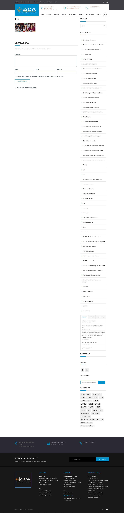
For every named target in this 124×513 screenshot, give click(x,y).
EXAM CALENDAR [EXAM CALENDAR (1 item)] (85, 413)
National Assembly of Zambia (95, 493)
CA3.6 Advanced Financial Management (93, 150)
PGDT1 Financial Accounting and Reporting (94, 241)
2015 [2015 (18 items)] (95, 397)
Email (38, 70)
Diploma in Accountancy (89, 193)
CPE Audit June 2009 (87, 347)
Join (44, 2)
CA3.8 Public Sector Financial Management (94, 160)
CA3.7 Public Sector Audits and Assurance (93, 155)
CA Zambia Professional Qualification (92, 69)
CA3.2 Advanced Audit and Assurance (92, 131)
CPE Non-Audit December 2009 (89, 342)
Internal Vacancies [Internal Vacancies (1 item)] (85, 416)
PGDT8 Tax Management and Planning (92, 270)
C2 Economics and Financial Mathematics (93, 44)
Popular (84, 317)
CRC (84, 174)
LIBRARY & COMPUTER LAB (90, 217)
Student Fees (67, 500)
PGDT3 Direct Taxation (88, 251)
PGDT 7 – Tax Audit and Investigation (92, 237)
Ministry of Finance (93, 478)
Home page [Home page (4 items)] (95, 413)
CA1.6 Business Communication (91, 97)
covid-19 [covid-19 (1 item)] (95, 410)
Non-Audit (85, 232)
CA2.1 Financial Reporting (89, 102)
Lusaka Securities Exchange (95, 495)
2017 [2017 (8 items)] (83, 401)
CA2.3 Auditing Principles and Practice (92, 112)
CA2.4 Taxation (87, 117)
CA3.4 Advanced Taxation (89, 140)
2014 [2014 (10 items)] (89, 397)
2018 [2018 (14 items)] (89, 401)
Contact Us (37, 2)
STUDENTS (86, 296)
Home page (86, 212)
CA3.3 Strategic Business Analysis (91, 136)
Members (64, 14)
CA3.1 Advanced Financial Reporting (92, 126)
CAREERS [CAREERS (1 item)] (83, 410)
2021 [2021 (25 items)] (91, 404)
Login (17, 2)
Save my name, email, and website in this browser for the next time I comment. (40, 76)
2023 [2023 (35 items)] (83, 407)
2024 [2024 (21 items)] (90, 407)
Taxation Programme (88, 301)
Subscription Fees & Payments (72, 498)
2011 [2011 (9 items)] (94, 394)
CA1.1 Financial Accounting (90, 73)
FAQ (84, 203)
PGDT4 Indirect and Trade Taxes (91, 256)
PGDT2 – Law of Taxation (89, 246)
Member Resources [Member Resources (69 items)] (92, 419)
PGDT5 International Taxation (90, 260)
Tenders (30, 2)
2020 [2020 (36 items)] (83, 404)
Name (17, 70)
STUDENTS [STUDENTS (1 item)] (89, 423)
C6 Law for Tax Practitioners (90, 64)
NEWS (55, 2)
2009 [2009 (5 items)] (83, 394)
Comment (18, 54)
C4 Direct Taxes (87, 54)
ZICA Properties (90, 14)
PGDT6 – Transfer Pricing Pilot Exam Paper (94, 265)
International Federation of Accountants (98, 480)
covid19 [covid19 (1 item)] (101, 410)
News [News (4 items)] (83, 423)
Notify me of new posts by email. (26, 88)
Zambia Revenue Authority (95, 483)
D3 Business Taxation (88, 184)
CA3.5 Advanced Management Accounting (93, 145)
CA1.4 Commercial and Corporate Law (92, 88)
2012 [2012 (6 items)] (99, 394)
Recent (92, 317)
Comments (101, 317)
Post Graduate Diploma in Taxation (91, 275)
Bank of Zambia (92, 476)
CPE (84, 169)
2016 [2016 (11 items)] (101, 397)
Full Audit (85, 208)
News (84, 227)
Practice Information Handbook (89, 321)
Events (98, 14)
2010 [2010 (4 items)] (88, 395)
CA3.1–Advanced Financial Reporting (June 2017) (92, 326)
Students (48, 14)
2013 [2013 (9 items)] (83, 397)
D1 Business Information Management (92, 179)
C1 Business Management (89, 40)
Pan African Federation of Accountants (98, 487)
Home (42, 14)
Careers (49, 2)
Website (59, 70)
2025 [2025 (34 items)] (97, 407)
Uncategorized (86, 310)
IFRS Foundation (92, 491)
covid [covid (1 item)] (89, 410)
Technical (81, 14)
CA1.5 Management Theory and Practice (93, 93)
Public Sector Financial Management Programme (91, 281)
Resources (85, 286)
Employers (56, 14)
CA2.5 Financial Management (90, 121)
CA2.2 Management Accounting (91, 107)
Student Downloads (88, 291)
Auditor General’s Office (94, 497)
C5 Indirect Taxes (87, 59)
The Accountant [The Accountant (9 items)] (87, 426)
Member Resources (88, 222)
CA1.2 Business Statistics (89, 78)
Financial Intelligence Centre (95, 485)
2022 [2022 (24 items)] (97, 404)
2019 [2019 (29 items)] (95, 401)
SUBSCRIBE (102, 459)
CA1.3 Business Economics (90, 83)
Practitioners (72, 14)
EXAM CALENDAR (88, 198)
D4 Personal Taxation (88, 188)
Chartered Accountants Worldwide (97, 489)
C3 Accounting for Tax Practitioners (91, 49)
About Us (23, 2)
